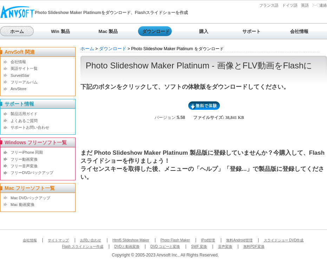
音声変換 (225, 246)
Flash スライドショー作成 (82, 246)
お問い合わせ (90, 240)
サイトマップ (58, 240)
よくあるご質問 (24, 121)
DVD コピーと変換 (165, 246)
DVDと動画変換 (126, 246)
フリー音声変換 (24, 166)
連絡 (323, 5)
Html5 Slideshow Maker (130, 240)
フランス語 (269, 5)
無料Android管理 (239, 240)
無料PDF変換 (253, 246)
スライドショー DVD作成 (284, 240)
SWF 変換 (199, 246)
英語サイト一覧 (24, 68)
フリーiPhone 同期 (27, 152)
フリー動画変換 (24, 159)
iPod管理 (208, 240)
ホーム (17, 31)
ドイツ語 (289, 5)
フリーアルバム (24, 82)
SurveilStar (20, 75)
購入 (203, 31)
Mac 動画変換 (22, 204)
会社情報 (299, 31)
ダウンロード (156, 31)
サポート (251, 31)
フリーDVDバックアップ (32, 173)
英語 (305, 5)
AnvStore (18, 89)
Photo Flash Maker (175, 240)
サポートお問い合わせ (30, 127)
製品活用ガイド (24, 114)
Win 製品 (60, 31)
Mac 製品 (108, 31)
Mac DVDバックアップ (30, 198)
